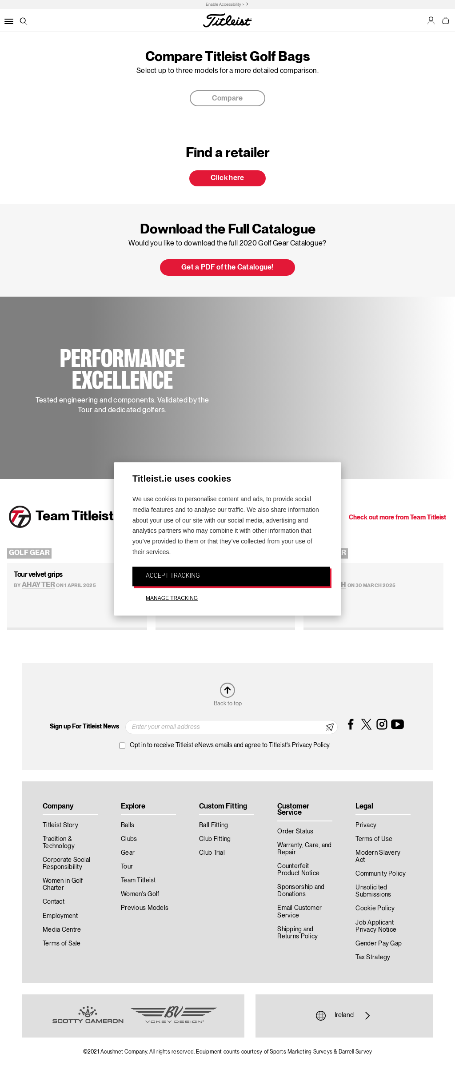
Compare (227, 99)
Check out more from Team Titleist (397, 517)
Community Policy (380, 874)
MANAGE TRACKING (172, 598)
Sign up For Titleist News (84, 726)
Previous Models (144, 908)
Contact (53, 902)
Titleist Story (60, 825)
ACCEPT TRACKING (173, 575)
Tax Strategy (372, 957)
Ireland (344, 1016)
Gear (128, 853)
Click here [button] (227, 178)
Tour (127, 866)
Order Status (295, 831)
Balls (127, 825)
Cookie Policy (375, 908)
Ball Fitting (213, 825)
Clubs (129, 839)
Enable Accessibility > (225, 5)
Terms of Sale (62, 943)
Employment (60, 916)
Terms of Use (373, 839)
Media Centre (62, 930)
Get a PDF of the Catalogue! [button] (227, 268)
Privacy (365, 825)
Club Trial (212, 853)
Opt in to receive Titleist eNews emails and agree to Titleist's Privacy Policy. (230, 745)
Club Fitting (215, 839)
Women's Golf (140, 894)
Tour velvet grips (38, 575)
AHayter (39, 585)
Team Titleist (138, 880)
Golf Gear (29, 553)
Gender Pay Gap (378, 943)
